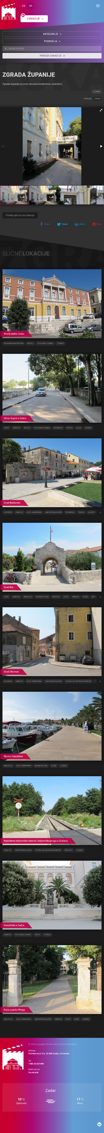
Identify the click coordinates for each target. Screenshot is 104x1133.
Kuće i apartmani (34, 512)
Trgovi (69, 428)
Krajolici (28, 597)
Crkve (6, 428)
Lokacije (35, 18)
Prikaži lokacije (52, 55)
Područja (52, 41)
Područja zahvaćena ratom (78, 681)
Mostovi (56, 597)
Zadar (97, 99)
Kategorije (52, 34)
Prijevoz (68, 850)
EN (23, 6)
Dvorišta (8, 512)
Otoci (66, 597)
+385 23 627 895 (36, 1063)
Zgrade (96, 92)
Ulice (78, 428)
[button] (101, 110)
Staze (68, 1019)
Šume (76, 1019)
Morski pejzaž (42, 597)
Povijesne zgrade (45, 343)
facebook (33, 1072)
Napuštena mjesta (53, 512)
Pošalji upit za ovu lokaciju (20, 215)
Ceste (6, 597)
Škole (37, 935)
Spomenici (58, 428)
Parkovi (75, 597)
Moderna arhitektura (13, 343)
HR (30, 6)
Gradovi (16, 428)
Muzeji (30, 343)
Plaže (85, 597)
